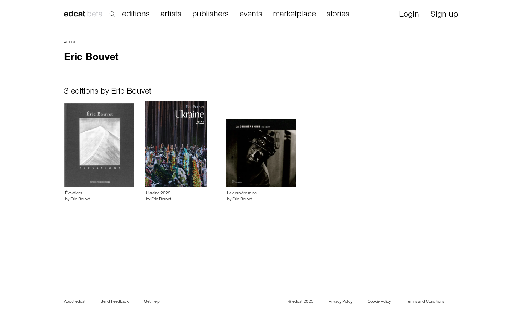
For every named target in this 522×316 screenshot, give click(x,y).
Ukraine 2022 (158, 193)
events (250, 15)
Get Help (152, 302)
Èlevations (73, 193)
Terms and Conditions (425, 302)
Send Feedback (115, 302)
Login (409, 15)
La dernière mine (242, 193)
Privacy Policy (340, 302)
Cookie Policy (379, 302)
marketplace (294, 15)
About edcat (74, 302)
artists (170, 15)
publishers (210, 15)
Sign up (444, 15)
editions (136, 15)
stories (338, 15)
